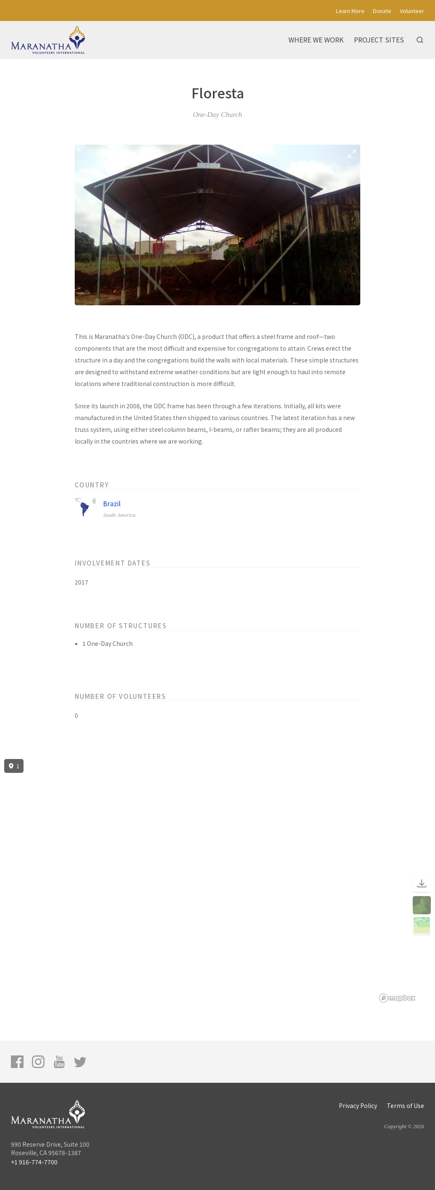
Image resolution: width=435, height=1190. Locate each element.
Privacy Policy (358, 1105)
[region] (217, 881)
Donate (382, 11)
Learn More (350, 11)
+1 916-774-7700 (34, 1162)
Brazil (112, 503)
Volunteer (412, 11)
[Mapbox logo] (397, 998)
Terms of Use (405, 1105)
